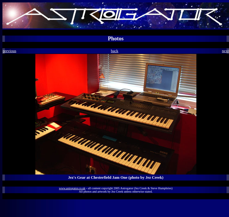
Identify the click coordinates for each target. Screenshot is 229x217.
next (225, 51)
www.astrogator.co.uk (72, 188)
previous (9, 51)
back (114, 51)
